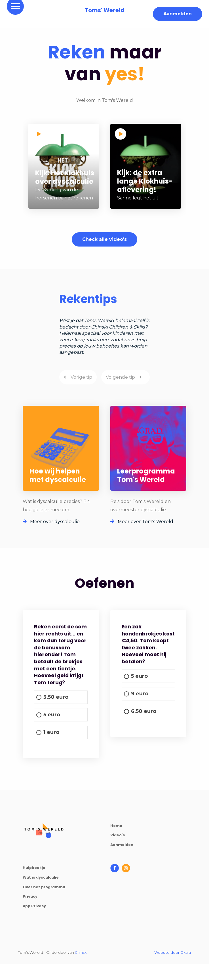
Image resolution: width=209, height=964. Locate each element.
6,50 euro (143, 711)
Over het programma (44, 887)
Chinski (81, 952)
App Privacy (34, 906)
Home (116, 825)
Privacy (30, 896)
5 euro (51, 714)
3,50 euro (55, 697)
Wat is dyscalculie (41, 877)
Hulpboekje (34, 867)
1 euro (51, 732)
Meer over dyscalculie (51, 521)
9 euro (139, 693)
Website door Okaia (172, 952)
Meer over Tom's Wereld (141, 521)
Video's (117, 835)
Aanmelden (177, 13)
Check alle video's (104, 239)
